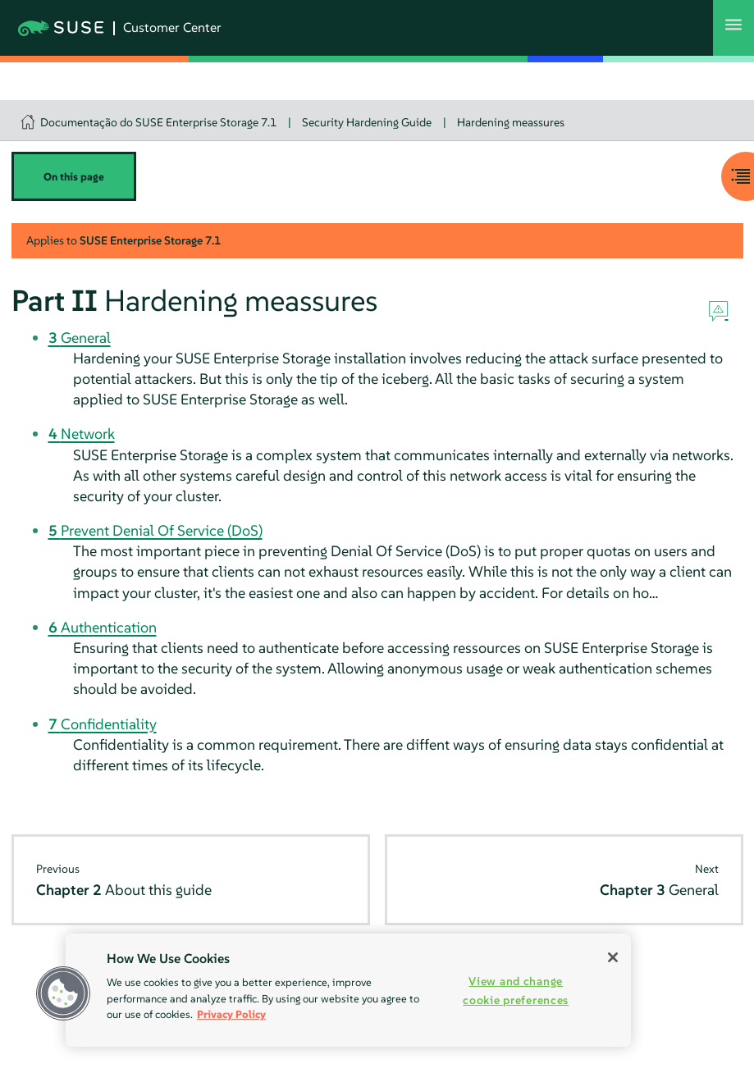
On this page (73, 177)
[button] (63, 993)
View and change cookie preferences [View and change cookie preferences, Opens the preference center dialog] (516, 990)
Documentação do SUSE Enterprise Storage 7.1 (158, 122)
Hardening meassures (510, 122)
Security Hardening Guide (367, 122)
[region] (348, 990)
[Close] (613, 957)
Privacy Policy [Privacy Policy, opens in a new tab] (231, 1014)
